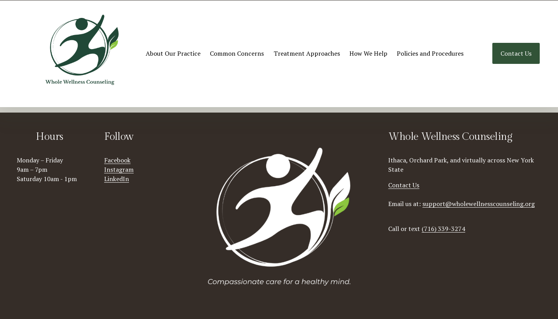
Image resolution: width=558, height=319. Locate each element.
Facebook (117, 160)
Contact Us (516, 53)
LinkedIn (116, 178)
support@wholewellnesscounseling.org (478, 203)
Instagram (119, 169)
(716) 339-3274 (443, 228)
